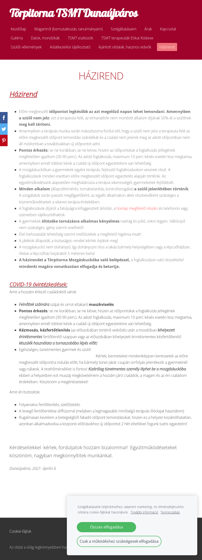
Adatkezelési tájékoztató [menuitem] (70, 47)
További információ (144, 512)
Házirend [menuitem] (167, 47)
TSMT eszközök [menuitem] (80, 38)
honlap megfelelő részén (137, 208)
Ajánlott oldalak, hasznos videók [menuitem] (124, 47)
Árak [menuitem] (148, 29)
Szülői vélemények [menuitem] (26, 47)
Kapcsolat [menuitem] (168, 29)
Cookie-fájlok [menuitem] (20, 531)
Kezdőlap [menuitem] (18, 29)
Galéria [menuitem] (17, 38)
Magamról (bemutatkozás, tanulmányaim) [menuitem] (68, 29)
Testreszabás (170, 512)
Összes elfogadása (106, 527)
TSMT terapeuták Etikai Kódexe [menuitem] (127, 38)
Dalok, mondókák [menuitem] (45, 38)
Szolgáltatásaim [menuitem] (123, 29)
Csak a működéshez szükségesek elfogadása (119, 541)
